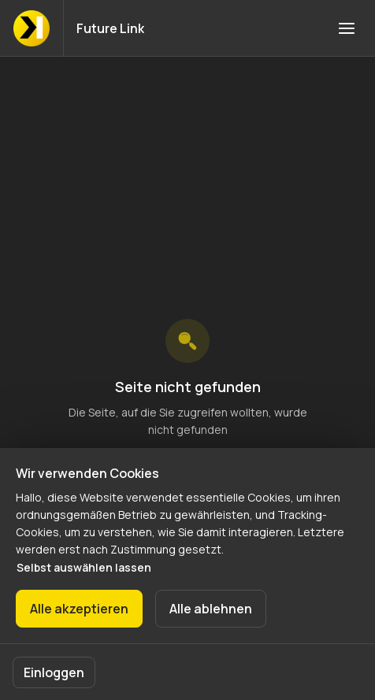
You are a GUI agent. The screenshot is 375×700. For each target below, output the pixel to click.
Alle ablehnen (210, 608)
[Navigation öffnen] (346, 28)
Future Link (110, 28)
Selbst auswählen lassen (84, 567)
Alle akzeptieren (79, 608)
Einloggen (54, 672)
